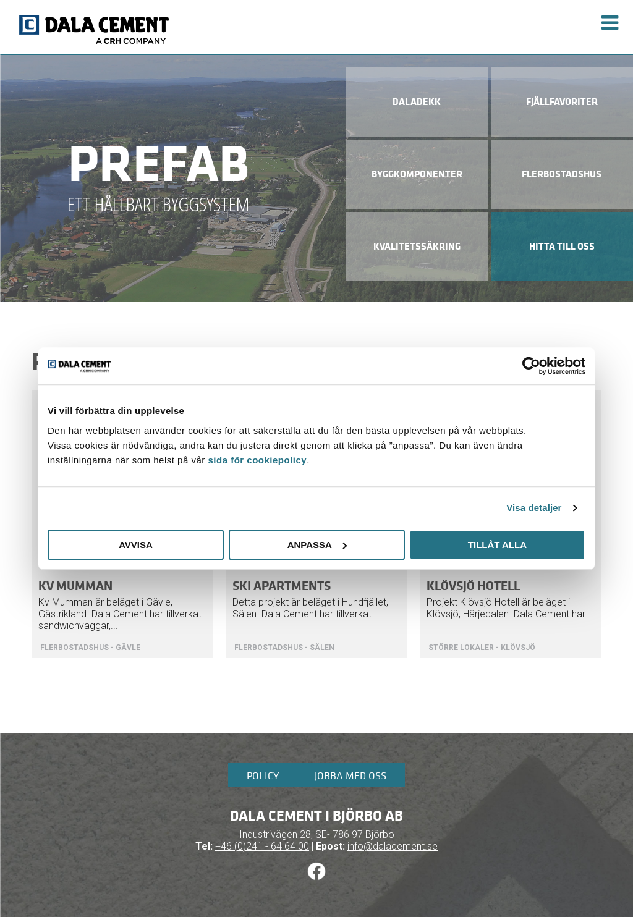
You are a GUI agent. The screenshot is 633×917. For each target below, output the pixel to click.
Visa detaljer (533, 507)
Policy (263, 775)
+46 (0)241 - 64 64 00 (262, 846)
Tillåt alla (497, 544)
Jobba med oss (350, 775)
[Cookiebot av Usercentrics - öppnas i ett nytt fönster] (531, 366)
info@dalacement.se (392, 846)
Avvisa (136, 544)
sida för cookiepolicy (257, 460)
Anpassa (317, 544)
